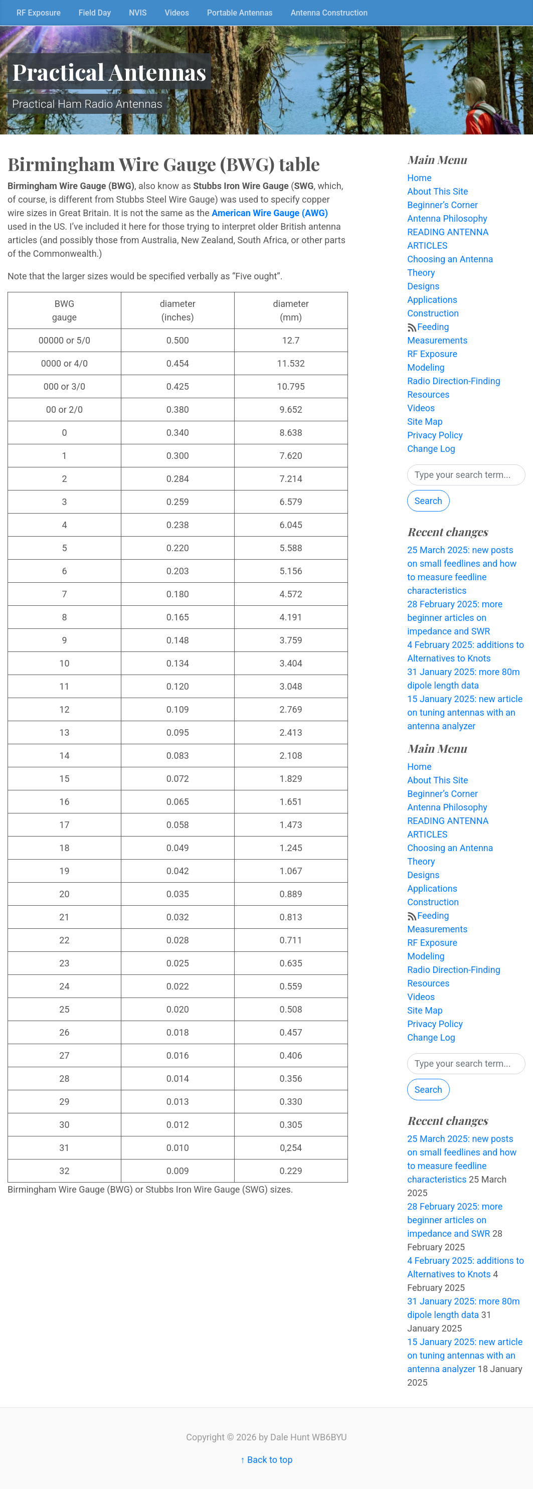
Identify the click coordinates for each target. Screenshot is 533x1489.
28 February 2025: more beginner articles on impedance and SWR (454, 617)
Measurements (437, 340)
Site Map (425, 421)
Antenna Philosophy (447, 218)
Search (428, 500)
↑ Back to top (266, 1459)
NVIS (137, 13)
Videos (177, 13)
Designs (423, 286)
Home (419, 178)
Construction (433, 313)
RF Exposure (39, 13)
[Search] (466, 475)
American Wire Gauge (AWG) (270, 213)
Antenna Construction (329, 13)
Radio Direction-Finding (453, 381)
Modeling (425, 367)
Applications (432, 299)
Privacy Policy (435, 435)
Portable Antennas (240, 13)
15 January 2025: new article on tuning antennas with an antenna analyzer (464, 712)
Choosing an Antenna (450, 259)
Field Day (95, 13)
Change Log (431, 448)
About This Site (437, 191)
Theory (421, 272)
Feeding (433, 326)
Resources (428, 394)
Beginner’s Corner (442, 205)
